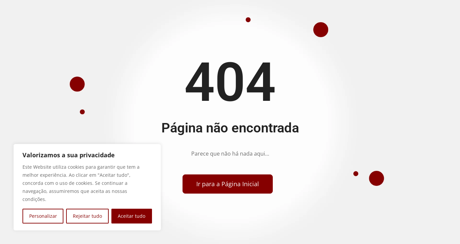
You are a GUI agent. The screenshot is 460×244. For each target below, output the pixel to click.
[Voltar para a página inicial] (228, 184)
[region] (87, 187)
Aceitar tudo (131, 216)
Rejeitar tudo (87, 216)
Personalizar (43, 216)
